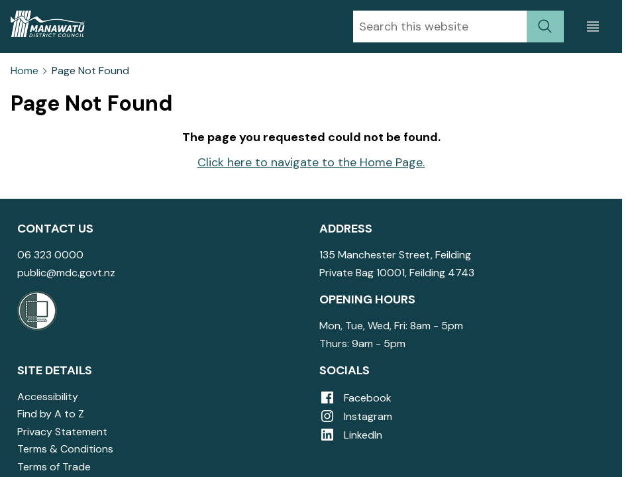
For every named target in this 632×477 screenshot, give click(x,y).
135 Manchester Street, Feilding (395, 255)
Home (24, 71)
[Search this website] (440, 26)
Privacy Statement (62, 432)
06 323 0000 (50, 255)
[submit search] (545, 26)
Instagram (355, 416)
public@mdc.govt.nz (66, 273)
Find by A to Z (50, 414)
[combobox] (440, 26)
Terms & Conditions (65, 449)
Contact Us (55, 229)
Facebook (355, 398)
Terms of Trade (54, 467)
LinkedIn (350, 435)
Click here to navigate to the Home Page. (311, 162)
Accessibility (47, 396)
